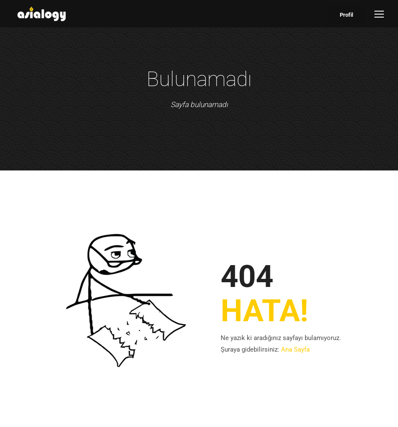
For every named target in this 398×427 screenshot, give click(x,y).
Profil (346, 15)
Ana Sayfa (295, 349)
